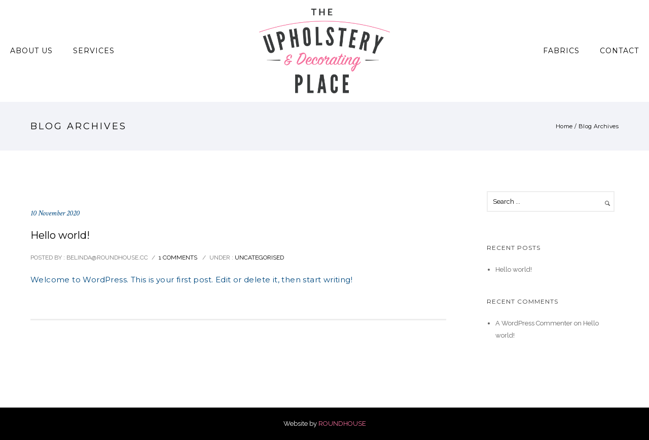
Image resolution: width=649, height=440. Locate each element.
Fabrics (561, 50)
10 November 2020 (55, 213)
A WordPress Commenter (533, 323)
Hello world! (60, 235)
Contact (619, 50)
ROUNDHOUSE (342, 423)
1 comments (178, 257)
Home (564, 126)
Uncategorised (258, 257)
